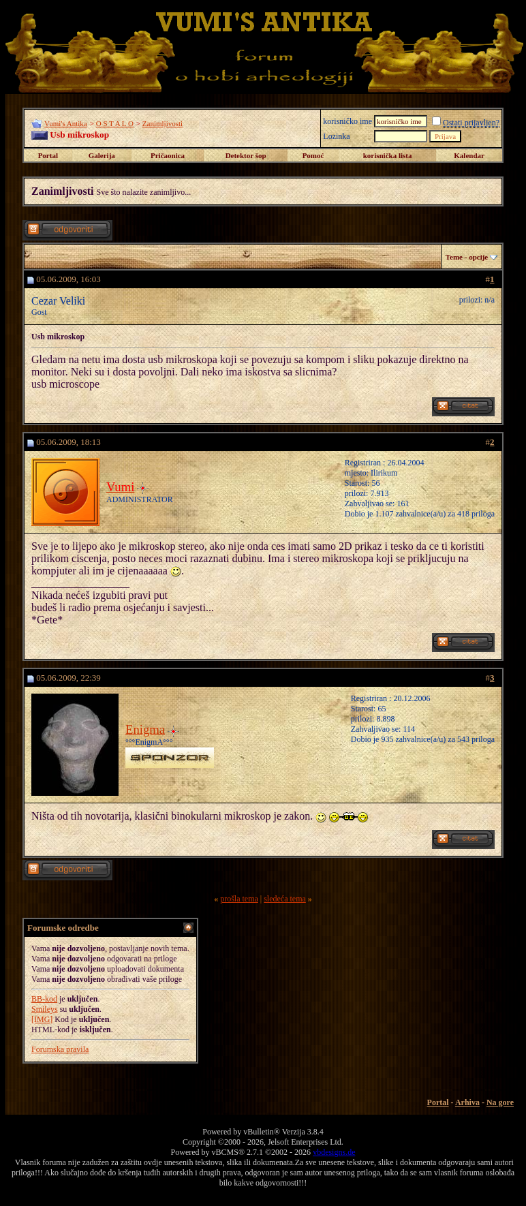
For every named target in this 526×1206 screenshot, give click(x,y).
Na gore (500, 1102)
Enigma (145, 729)
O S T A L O (115, 123)
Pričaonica (168, 155)
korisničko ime (347, 121)
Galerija (102, 155)
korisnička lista (387, 155)
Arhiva (467, 1102)
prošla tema (239, 898)
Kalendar (469, 155)
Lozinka (336, 136)
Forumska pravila (60, 1049)
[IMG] (41, 1019)
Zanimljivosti (162, 123)
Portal (48, 155)
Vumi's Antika (65, 123)
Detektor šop (246, 155)
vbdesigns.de (334, 1152)
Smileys (44, 1009)
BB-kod (44, 999)
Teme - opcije (467, 257)
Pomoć (313, 155)
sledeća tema (285, 898)
